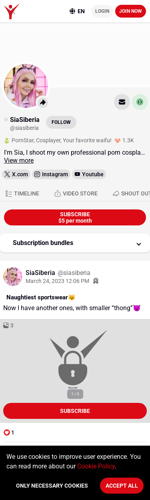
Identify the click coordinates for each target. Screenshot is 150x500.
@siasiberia (74, 273)
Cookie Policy (96, 466)
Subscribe (75, 411)
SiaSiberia (41, 273)
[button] (75, 243)
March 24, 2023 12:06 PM (57, 281)
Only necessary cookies (52, 485)
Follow (61, 122)
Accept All (122, 485)
